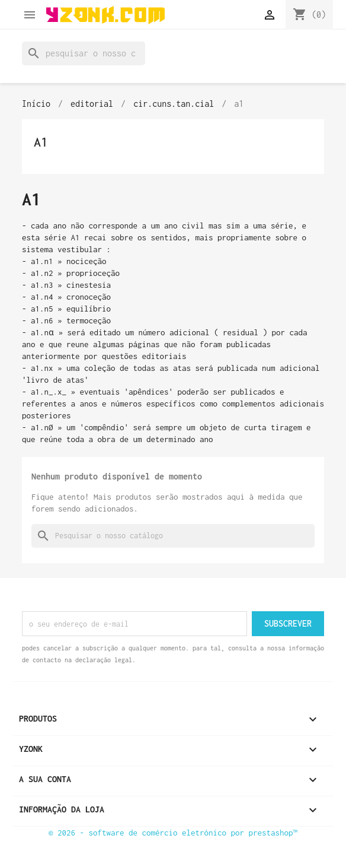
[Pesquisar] (83, 53)
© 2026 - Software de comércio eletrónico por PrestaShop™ (173, 832)
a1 (41, 142)
